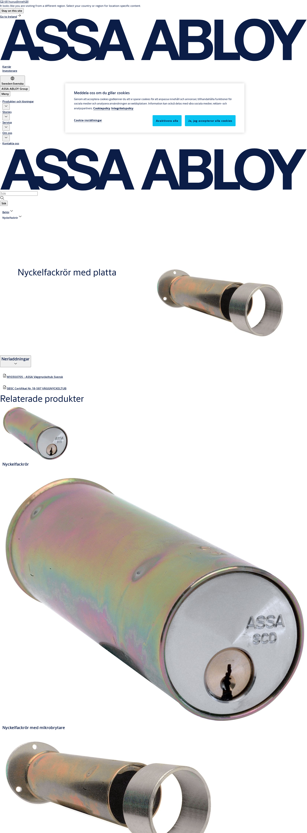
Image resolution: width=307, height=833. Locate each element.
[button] (12, 10)
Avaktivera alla (167, 121)
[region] (154, 108)
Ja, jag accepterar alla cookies (210, 121)
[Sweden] (12, 81)
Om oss (7, 133)
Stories (7, 112)
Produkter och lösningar (18, 101)
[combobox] (19, 193)
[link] (10, 16)
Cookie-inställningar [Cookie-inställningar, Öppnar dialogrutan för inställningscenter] (88, 120)
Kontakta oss (10, 143)
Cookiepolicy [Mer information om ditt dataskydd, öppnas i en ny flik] (101, 108)
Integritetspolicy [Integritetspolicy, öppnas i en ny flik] (122, 108)
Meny (5, 94)
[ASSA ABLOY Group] (14, 88)
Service (7, 122)
